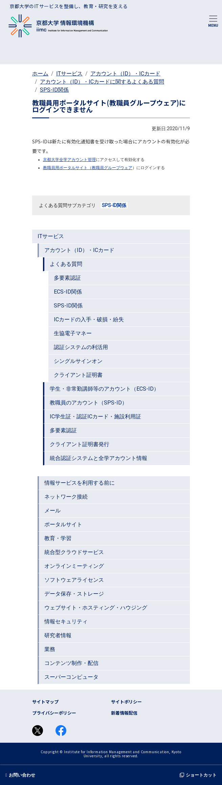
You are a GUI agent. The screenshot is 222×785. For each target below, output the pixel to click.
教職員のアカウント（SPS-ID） (88, 402)
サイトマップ (45, 701)
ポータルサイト (63, 524)
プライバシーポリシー (54, 713)
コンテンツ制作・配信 (71, 663)
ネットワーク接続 (66, 496)
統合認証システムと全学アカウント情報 (98, 458)
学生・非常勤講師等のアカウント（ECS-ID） (104, 389)
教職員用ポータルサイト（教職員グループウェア (87, 167)
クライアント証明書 (78, 375)
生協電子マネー (73, 333)
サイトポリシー (126, 701)
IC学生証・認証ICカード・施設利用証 (95, 416)
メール (52, 510)
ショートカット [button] (198, 775)
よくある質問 (66, 264)
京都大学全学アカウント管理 (69, 159)
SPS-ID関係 (54, 90)
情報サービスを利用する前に (79, 483)
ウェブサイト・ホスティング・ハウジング (95, 607)
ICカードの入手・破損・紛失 (89, 319)
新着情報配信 (124, 713)
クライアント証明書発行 (79, 444)
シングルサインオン (78, 361)
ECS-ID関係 (68, 291)
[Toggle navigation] (213, 20)
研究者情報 (57, 635)
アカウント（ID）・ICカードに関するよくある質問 (102, 81)
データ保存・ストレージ (74, 594)
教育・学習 (57, 538)
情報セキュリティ (66, 621)
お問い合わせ (20, 775)
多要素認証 (67, 278)
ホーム (40, 73)
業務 (49, 649)
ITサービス (69, 73)
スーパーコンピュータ (71, 677)
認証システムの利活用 (81, 347)
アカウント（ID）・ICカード (125, 73)
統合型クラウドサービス (74, 552)
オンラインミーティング (74, 566)
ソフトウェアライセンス (74, 580)
